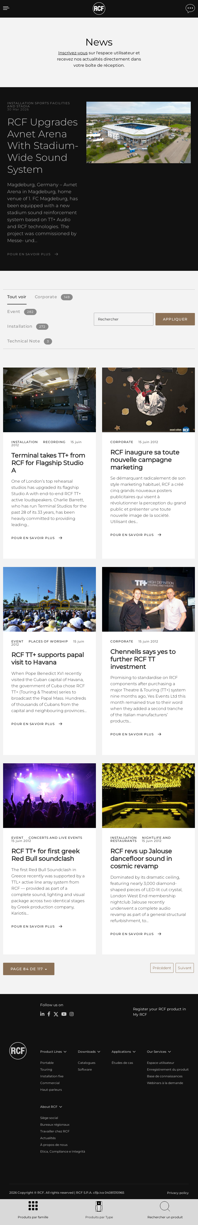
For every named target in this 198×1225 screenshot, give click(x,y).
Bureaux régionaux (54, 1124)
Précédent (162, 967)
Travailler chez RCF (55, 1130)
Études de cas (122, 1062)
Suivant (185, 967)
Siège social (49, 1117)
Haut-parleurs (51, 1089)
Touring (46, 1069)
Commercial (50, 1082)
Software (85, 1069)
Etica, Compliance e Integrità (62, 1151)
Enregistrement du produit (168, 1069)
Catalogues (86, 1062)
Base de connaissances (165, 1075)
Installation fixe (51, 1075)
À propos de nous (54, 1144)
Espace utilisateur (160, 1062)
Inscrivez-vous (73, 52)
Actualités (48, 1137)
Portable (47, 1062)
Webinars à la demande (165, 1082)
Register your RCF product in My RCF (159, 1011)
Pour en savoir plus (29, 254)
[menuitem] (177, 1192)
